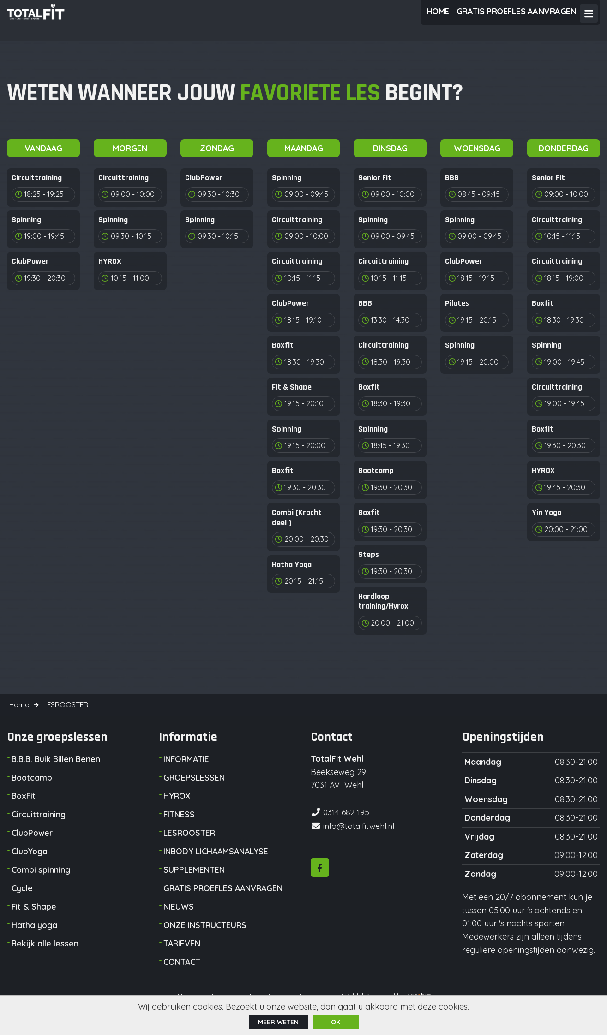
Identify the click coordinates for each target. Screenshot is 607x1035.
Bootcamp (33, 792)
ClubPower (33, 847)
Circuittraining (39, 828)
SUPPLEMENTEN (194, 884)
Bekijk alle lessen (45, 957)
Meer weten (278, 1021)
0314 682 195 (347, 826)
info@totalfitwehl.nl (359, 839)
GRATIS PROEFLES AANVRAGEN (224, 902)
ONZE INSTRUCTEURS (205, 939)
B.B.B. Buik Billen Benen (57, 773)
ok (335, 1021)
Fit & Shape (34, 921)
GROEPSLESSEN (194, 792)
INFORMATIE (186, 773)
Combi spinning (41, 884)
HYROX (177, 810)
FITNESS (179, 828)
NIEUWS (178, 921)
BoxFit (24, 810)
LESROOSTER (189, 847)
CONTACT (182, 976)
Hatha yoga (35, 939)
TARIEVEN (182, 957)
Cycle (22, 902)
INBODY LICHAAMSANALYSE (217, 865)
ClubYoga (30, 865)
